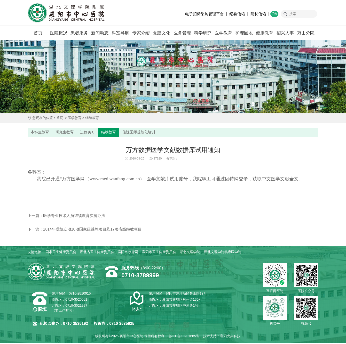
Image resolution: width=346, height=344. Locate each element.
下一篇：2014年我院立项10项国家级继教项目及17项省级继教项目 (85, 230)
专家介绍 (141, 33)
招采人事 (285, 33)
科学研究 (203, 33)
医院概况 (58, 33)
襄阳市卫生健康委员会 (159, 253)
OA (274, 14)
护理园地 (244, 33)
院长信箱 (258, 14)
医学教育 (223, 33)
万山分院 (306, 33)
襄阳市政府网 (128, 253)
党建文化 (161, 33)
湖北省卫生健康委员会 (97, 253)
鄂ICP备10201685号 (183, 337)
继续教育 (92, 118)
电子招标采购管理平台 (204, 14)
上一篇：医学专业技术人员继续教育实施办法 (66, 216)
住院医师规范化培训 (142, 132)
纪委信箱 (237, 14)
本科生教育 (40, 132)
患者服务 (79, 33)
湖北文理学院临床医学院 (222, 253)
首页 (38, 33)
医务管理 (182, 33)
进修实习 (89, 132)
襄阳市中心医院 (66, 13)
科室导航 (120, 33)
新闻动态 (100, 33)
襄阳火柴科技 (230, 337)
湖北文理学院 (190, 253)
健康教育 (264, 33)
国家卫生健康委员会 (61, 253)
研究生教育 (66, 132)
